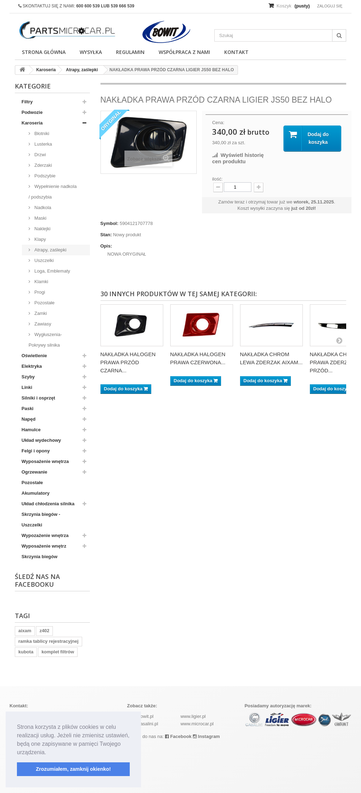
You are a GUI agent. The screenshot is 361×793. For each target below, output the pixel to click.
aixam (24, 630)
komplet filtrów (58, 651)
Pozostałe (44, 302)
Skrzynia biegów (39, 556)
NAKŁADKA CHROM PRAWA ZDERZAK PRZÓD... (334, 362)
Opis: (106, 246)
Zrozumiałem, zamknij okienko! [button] (73, 769)
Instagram (206, 736)
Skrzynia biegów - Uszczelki (41, 519)
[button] (49, 753)
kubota (25, 651)
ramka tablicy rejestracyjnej (48, 641)
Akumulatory (35, 493)
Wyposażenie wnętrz (44, 546)
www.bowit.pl (140, 716)
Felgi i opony (36, 450)
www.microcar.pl (197, 723)
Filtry (27, 101)
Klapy (39, 239)
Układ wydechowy (41, 440)
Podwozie (32, 112)
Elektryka (32, 366)
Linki (27, 387)
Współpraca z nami (184, 52)
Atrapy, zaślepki (49, 249)
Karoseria (32, 123)
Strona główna (44, 52)
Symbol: (109, 223)
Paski (27, 408)
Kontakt (236, 52)
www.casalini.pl (142, 723)
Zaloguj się (329, 6)
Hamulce (31, 429)
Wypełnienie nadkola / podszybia (53, 192)
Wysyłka (91, 52)
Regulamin (130, 52)
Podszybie (44, 175)
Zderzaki (42, 165)
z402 (44, 630)
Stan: (106, 234)
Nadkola (42, 207)
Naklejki (41, 228)
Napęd (29, 419)
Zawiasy (42, 324)
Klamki (40, 281)
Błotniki (41, 133)
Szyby (28, 376)
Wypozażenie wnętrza (45, 535)
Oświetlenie (34, 355)
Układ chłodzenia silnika (48, 503)
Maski (40, 218)
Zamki (40, 313)
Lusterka (42, 144)
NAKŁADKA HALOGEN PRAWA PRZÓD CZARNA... (128, 362)
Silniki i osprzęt (38, 398)
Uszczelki (43, 260)
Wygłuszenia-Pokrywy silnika (45, 340)
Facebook (178, 736)
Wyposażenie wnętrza (45, 461)
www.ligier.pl (193, 716)
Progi (39, 292)
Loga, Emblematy (51, 271)
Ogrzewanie (34, 472)
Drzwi (39, 154)
